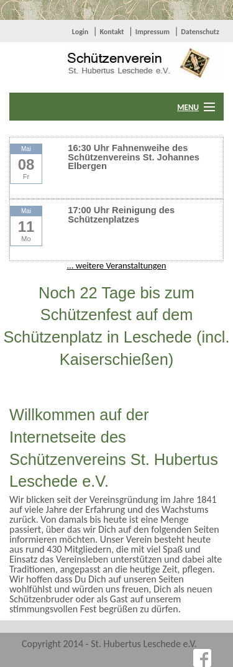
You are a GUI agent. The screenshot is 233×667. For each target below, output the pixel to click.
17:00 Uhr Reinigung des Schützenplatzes (121, 214)
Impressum (152, 31)
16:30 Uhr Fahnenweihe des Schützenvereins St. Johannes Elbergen (133, 157)
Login (80, 31)
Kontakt (111, 31)
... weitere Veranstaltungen (116, 265)
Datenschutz (200, 31)
